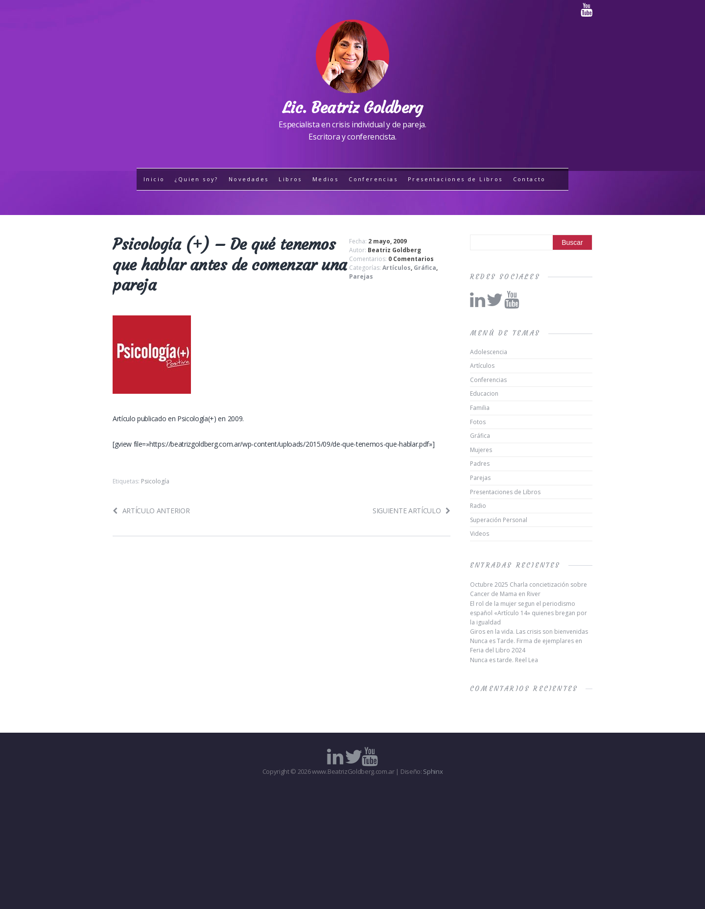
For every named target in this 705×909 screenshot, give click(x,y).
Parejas (361, 276)
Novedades (249, 179)
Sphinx (433, 771)
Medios (325, 179)
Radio (478, 506)
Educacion (484, 393)
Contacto (529, 179)
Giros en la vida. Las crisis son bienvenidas (529, 631)
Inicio (153, 179)
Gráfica (425, 267)
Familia (480, 408)
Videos (479, 533)
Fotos (478, 422)
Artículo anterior (151, 510)
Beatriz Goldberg (394, 250)
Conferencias (373, 179)
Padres (480, 463)
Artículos (396, 267)
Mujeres (481, 450)
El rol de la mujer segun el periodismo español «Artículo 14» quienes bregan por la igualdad (528, 612)
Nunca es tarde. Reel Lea (504, 660)
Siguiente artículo (411, 510)
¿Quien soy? (196, 179)
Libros (290, 179)
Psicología (155, 481)
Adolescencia (488, 352)
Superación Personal (498, 520)
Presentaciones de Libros (455, 179)
